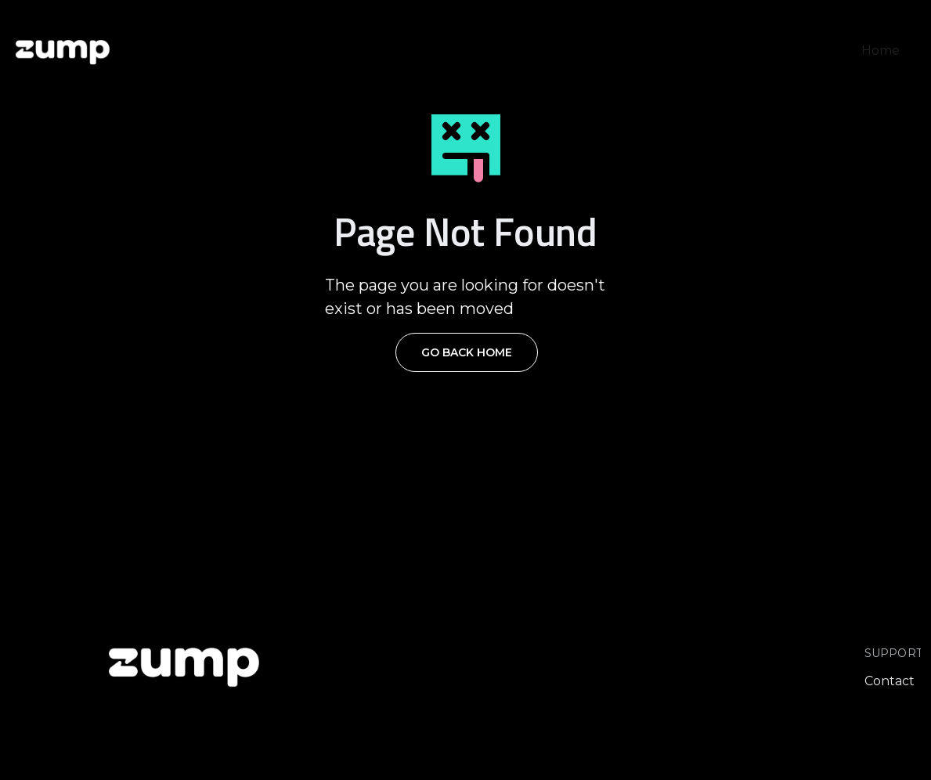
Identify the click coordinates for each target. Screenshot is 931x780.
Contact (889, 680)
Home (880, 50)
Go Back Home (466, 352)
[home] (63, 51)
